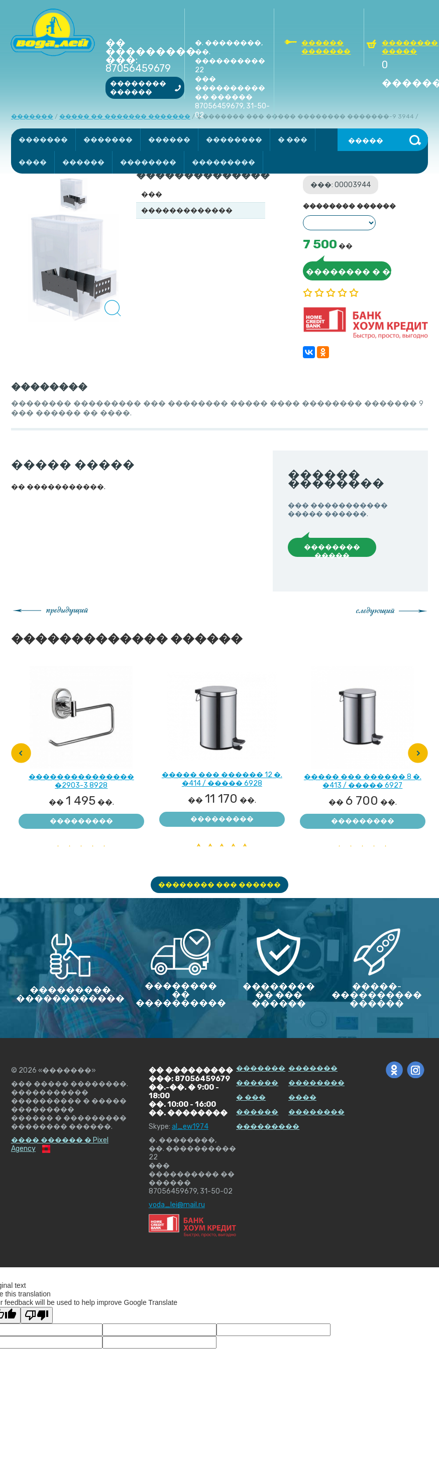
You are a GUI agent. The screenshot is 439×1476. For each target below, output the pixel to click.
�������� (234, 139)
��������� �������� (81, 823)
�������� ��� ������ (219, 884)
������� (43, 139)
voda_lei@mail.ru (177, 1205)
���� (33, 162)
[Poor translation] (37, 1315)
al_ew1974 (190, 1126)
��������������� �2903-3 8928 (81, 777)
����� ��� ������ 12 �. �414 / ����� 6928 (222, 775)
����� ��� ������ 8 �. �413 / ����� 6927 (362, 777)
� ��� (292, 139)
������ (169, 139)
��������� (223, 162)
